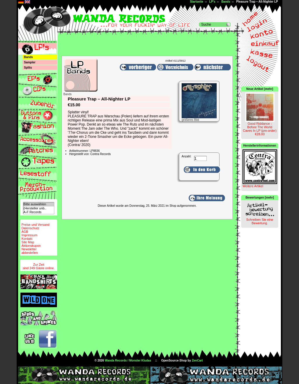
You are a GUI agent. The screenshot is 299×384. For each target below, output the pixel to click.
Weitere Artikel (252, 186)
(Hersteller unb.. (38, 208)
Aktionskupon (31, 245)
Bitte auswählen (38, 204)
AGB (24, 231)
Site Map (27, 242)
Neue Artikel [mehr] (259, 89)
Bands (225, 1)
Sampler (29, 62)
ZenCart (197, 360)
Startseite (196, 1)
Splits (28, 67)
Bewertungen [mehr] (260, 197)
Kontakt (26, 238)
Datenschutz (30, 228)
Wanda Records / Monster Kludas (128, 360)
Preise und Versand (35, 224)
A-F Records (38, 212)
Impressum (29, 235)
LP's (212, 1)
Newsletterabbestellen (29, 250)
